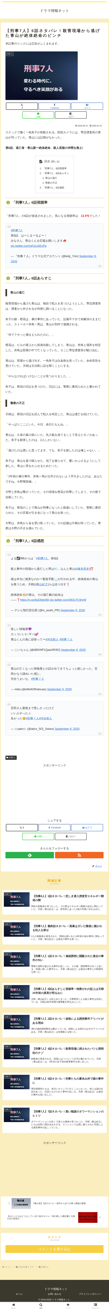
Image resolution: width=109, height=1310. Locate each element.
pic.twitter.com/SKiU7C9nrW (68, 602)
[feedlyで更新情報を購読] (29, 857)
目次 (46, 161)
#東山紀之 (41, 586)
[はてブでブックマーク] (87, 106)
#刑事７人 (66, 641)
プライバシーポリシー (90, 1299)
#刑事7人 (17, 232)
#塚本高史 (82, 570)
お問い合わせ (54, 1299)
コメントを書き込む (54, 1254)
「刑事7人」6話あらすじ (56, 173)
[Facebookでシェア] (54, 106)
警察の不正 (51, 184)
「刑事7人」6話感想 (53, 189)
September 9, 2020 (73, 612)
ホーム (19, 1299)
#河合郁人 (52, 641)
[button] (71, 115)
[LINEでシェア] (38, 115)
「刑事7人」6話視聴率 (55, 168)
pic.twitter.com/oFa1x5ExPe (28, 247)
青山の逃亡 (51, 179)
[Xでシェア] (22, 106)
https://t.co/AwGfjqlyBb (34, 602)
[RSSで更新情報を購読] (79, 857)
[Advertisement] (54, 792)
